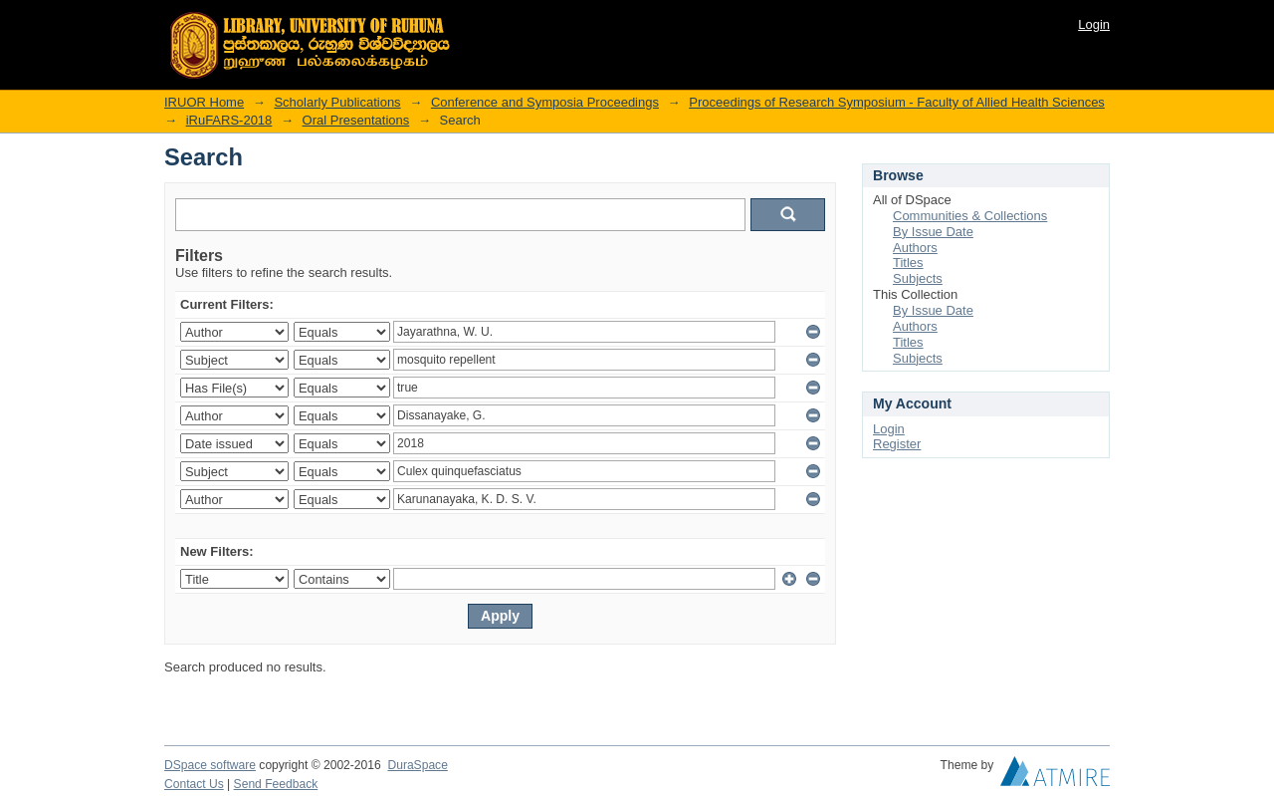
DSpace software (210, 765)
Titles (908, 262)
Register (897, 443)
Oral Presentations (356, 120)
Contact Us (194, 784)
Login (1094, 24)
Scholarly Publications (337, 102)
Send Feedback (276, 784)
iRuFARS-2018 (229, 120)
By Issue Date (933, 231)
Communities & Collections (970, 215)
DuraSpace (417, 765)
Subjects (918, 278)
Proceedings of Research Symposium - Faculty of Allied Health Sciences (897, 102)
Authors (915, 247)
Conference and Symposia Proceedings (545, 102)
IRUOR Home (204, 102)
